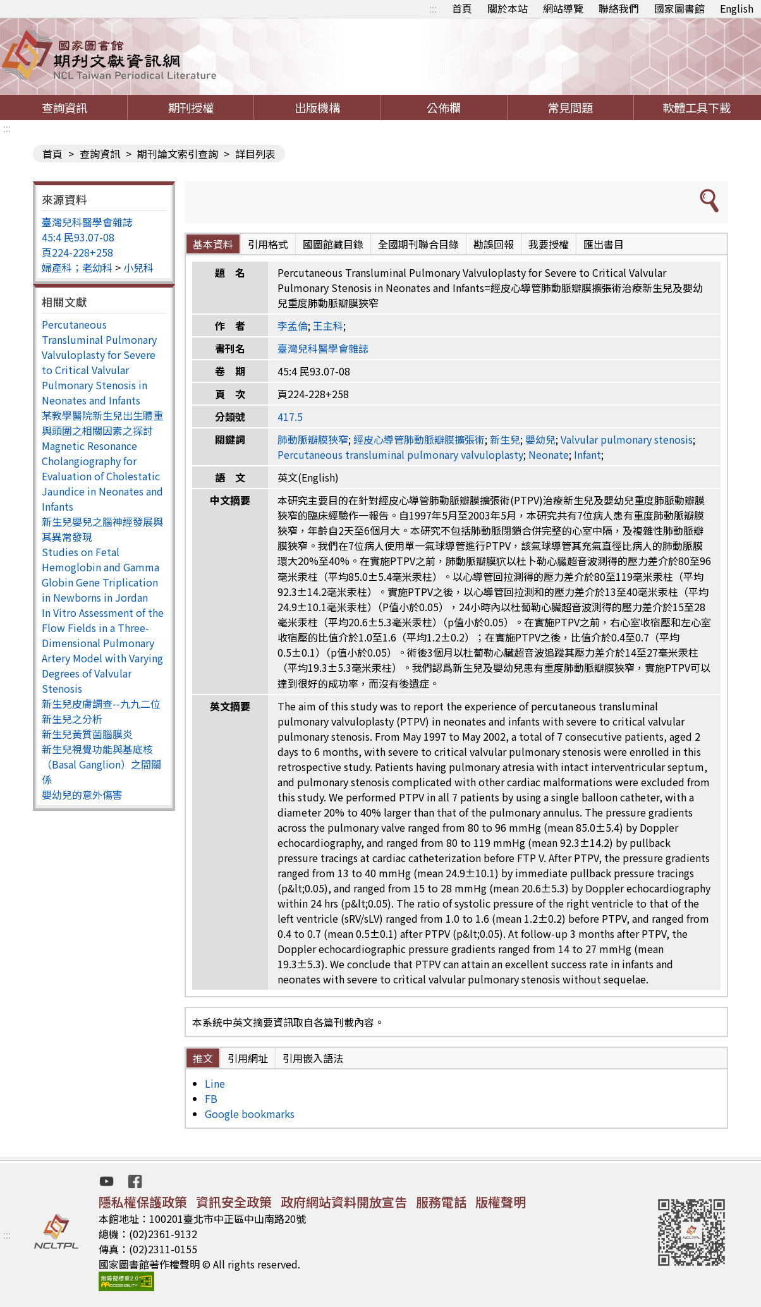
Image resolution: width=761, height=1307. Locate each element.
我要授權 (548, 244)
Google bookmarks (250, 1113)
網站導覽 (563, 8)
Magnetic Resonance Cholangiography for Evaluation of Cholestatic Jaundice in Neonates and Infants (102, 476)
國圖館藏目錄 (333, 244)
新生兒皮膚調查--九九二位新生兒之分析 (101, 711)
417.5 (290, 416)
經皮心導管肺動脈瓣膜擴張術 (419, 439)
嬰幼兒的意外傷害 (82, 794)
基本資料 (213, 244)
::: (433, 8)
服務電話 (441, 1202)
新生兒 (505, 439)
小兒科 (138, 267)
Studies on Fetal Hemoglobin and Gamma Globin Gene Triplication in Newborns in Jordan (100, 574)
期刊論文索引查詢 (177, 153)
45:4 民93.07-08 (78, 237)
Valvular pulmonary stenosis (627, 439)
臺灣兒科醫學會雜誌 (87, 221)
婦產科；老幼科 (77, 267)
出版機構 (317, 107)
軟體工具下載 (696, 107)
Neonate (548, 454)
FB (211, 1098)
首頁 (462, 8)
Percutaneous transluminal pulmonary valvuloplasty (400, 454)
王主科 (328, 325)
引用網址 (248, 1058)
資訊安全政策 (234, 1202)
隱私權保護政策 (143, 1202)
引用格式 (268, 244)
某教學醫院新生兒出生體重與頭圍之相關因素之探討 (102, 423)
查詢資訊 (64, 107)
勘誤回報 (493, 244)
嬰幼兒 (540, 439)
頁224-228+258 (77, 252)
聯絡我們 (619, 8)
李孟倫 (292, 325)
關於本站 (507, 8)
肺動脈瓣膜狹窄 (312, 439)
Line (215, 1083)
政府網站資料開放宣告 (344, 1202)
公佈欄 (444, 107)
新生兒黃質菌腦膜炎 (87, 733)
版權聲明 (500, 1202)
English (736, 8)
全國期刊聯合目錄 (418, 244)
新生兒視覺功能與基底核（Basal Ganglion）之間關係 (101, 764)
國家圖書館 (679, 8)
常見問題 (570, 107)
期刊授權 (191, 107)
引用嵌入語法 (313, 1058)
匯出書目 (603, 244)
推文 (203, 1058)
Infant (587, 454)
